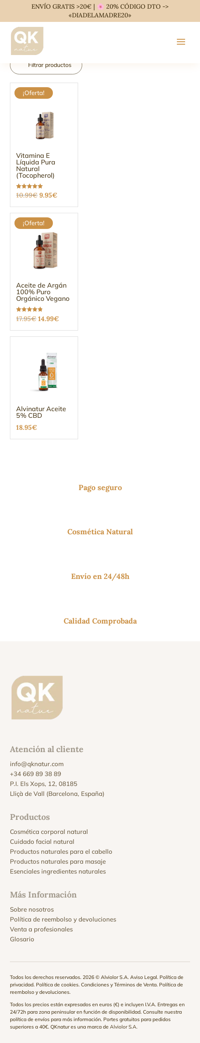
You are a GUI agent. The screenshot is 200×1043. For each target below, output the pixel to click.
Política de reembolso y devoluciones (63, 919)
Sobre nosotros (32, 909)
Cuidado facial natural (42, 841)
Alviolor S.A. (124, 1027)
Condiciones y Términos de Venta (119, 984)
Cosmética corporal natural (49, 832)
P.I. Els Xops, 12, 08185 (43, 784)
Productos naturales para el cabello (61, 851)
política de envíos (30, 1019)
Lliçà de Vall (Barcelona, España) (57, 794)
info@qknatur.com (37, 764)
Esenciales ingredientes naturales (58, 871)
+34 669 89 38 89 (35, 774)
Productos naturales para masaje (58, 861)
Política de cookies (57, 984)
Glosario (22, 939)
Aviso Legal (143, 977)
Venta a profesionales (41, 929)
